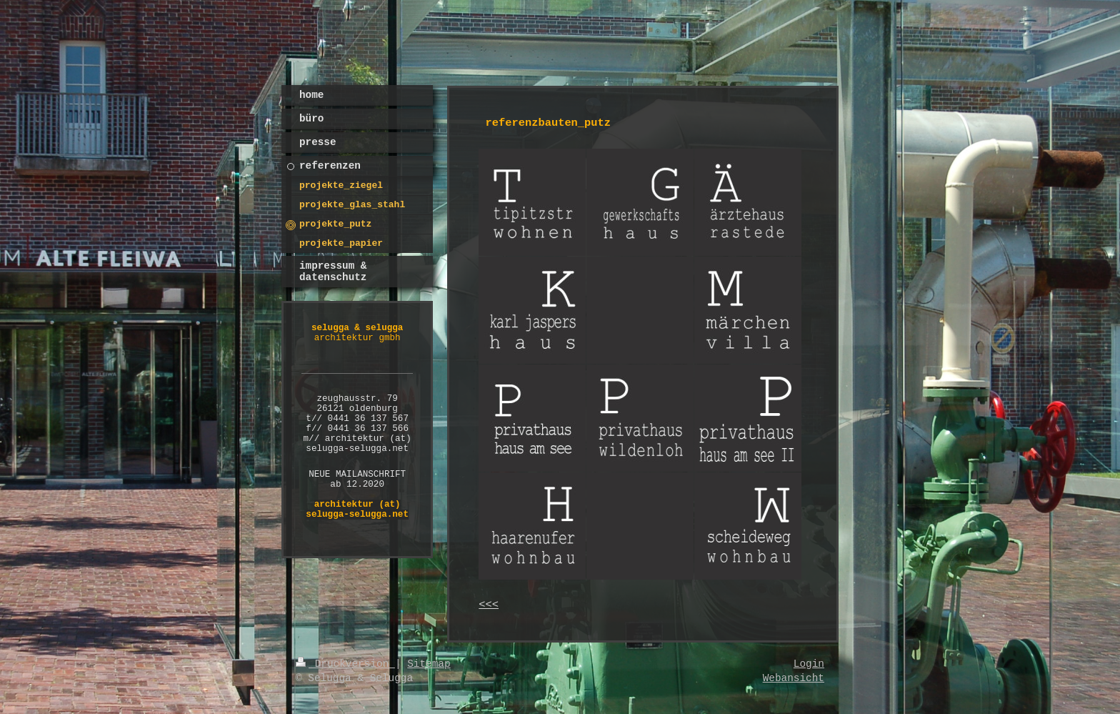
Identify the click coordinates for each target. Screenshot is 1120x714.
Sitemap (428, 664)
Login (809, 664)
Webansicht (793, 678)
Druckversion (345, 664)
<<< (489, 604)
